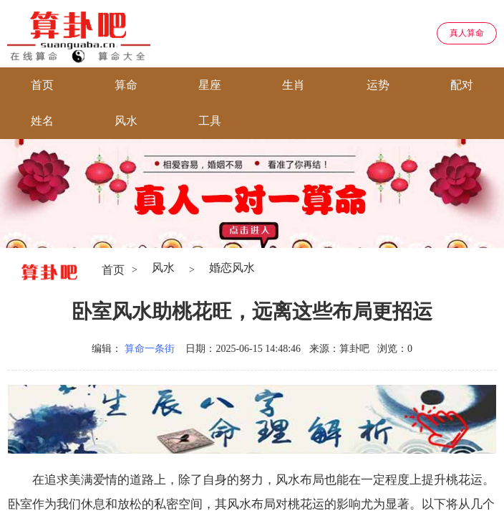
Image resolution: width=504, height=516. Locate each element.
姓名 (42, 121)
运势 (378, 85)
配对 (461, 85)
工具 (209, 121)
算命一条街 (150, 348)
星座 (209, 85)
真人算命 (467, 33)
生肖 (293, 85)
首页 (42, 85)
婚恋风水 (232, 268)
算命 (126, 85)
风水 (126, 121)
